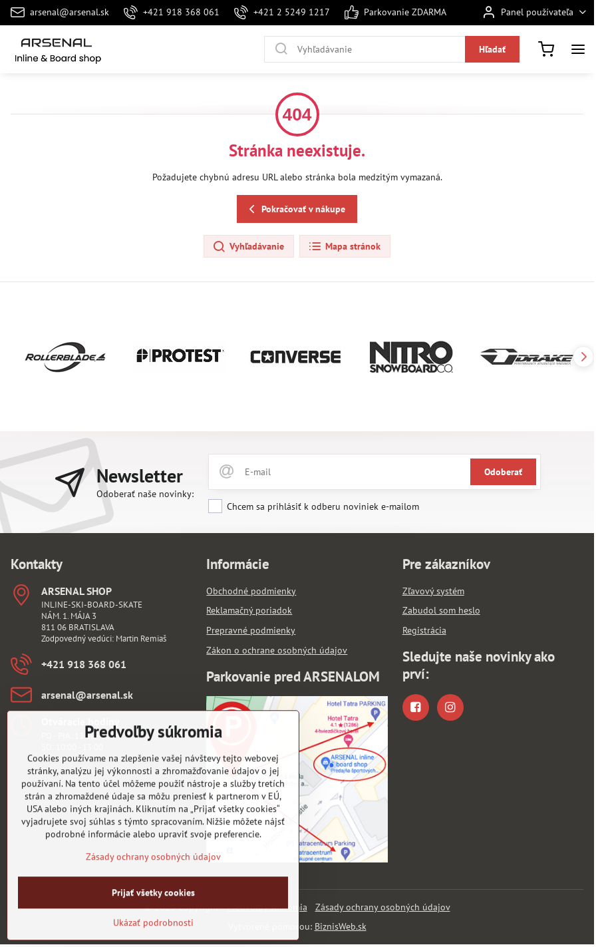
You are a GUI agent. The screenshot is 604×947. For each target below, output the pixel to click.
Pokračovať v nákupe (295, 209)
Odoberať (503, 472)
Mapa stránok (344, 247)
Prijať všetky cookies (153, 920)
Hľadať (492, 49)
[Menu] (578, 49)
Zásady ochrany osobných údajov (382, 907)
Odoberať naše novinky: (145, 494)
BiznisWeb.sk (341, 926)
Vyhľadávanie (248, 247)
